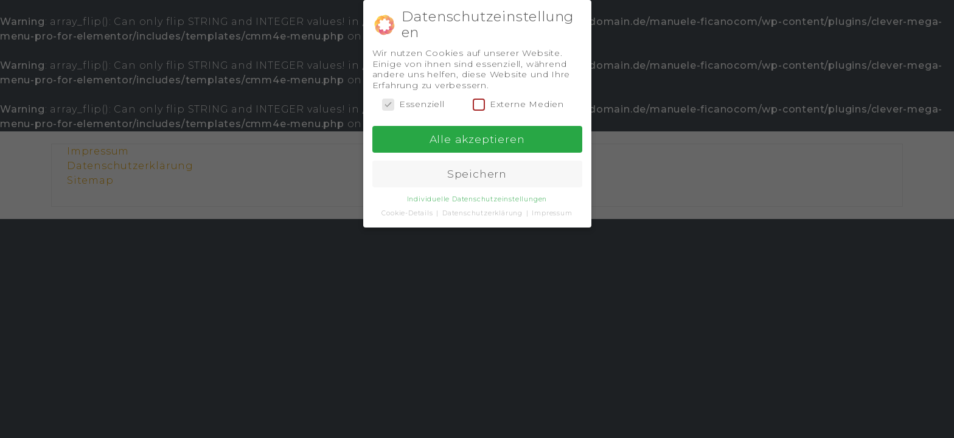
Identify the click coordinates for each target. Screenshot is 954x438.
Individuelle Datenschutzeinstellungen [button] (477, 199)
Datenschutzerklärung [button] (483, 213)
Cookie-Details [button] (408, 213)
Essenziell (413, 104)
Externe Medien (518, 104)
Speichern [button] (477, 173)
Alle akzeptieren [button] (477, 139)
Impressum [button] (552, 213)
